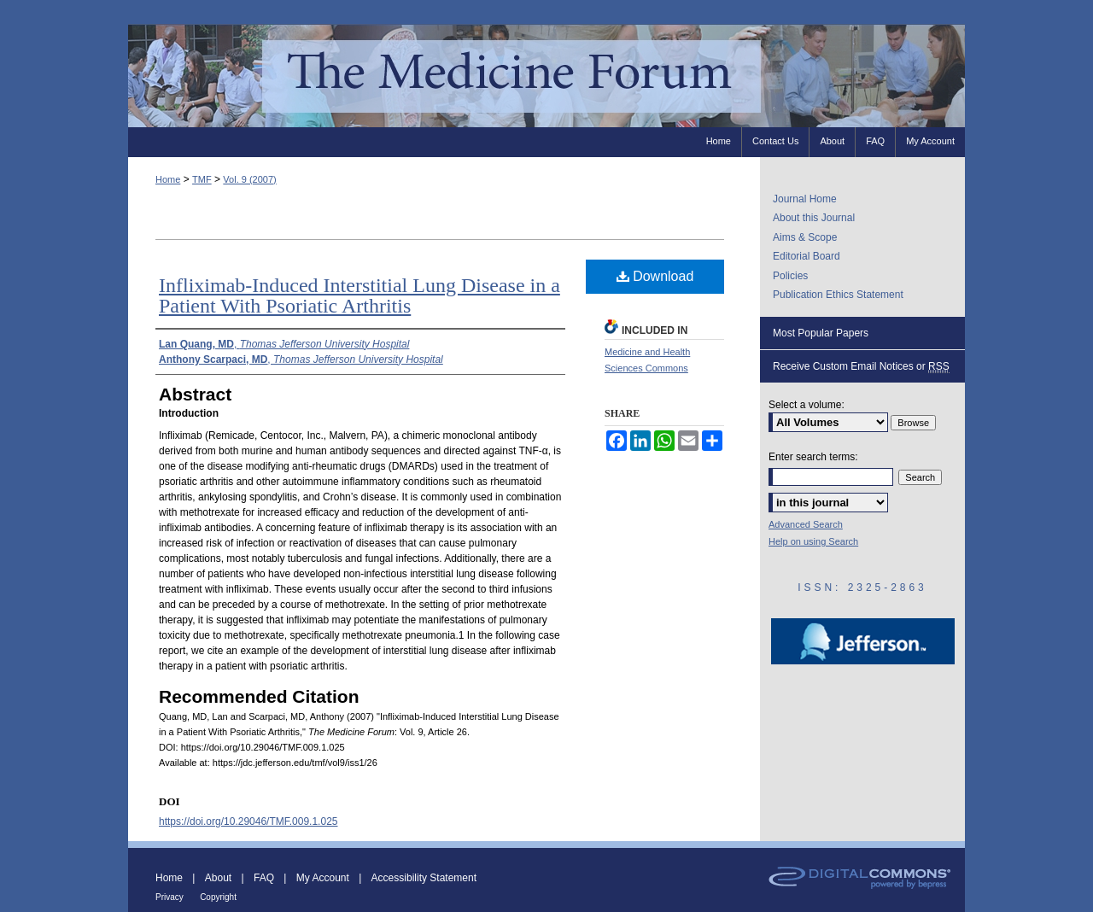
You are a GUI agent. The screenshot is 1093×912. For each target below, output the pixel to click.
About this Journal (814, 218)
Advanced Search (806, 524)
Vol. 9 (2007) (249, 179)
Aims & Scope (805, 237)
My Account (322, 878)
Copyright (218, 897)
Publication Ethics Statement (838, 295)
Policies (790, 276)
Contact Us (775, 141)
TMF (202, 179)
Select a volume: (807, 405)
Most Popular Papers (820, 333)
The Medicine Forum (546, 75)
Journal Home (805, 199)
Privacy (169, 897)
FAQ (264, 878)
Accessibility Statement (423, 878)
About (218, 878)
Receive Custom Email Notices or (861, 366)
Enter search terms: (813, 457)
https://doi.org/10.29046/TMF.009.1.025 (248, 821)
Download (655, 276)
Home (167, 179)
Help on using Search (813, 541)
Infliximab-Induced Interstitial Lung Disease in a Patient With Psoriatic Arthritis (359, 295)
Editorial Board (806, 256)
